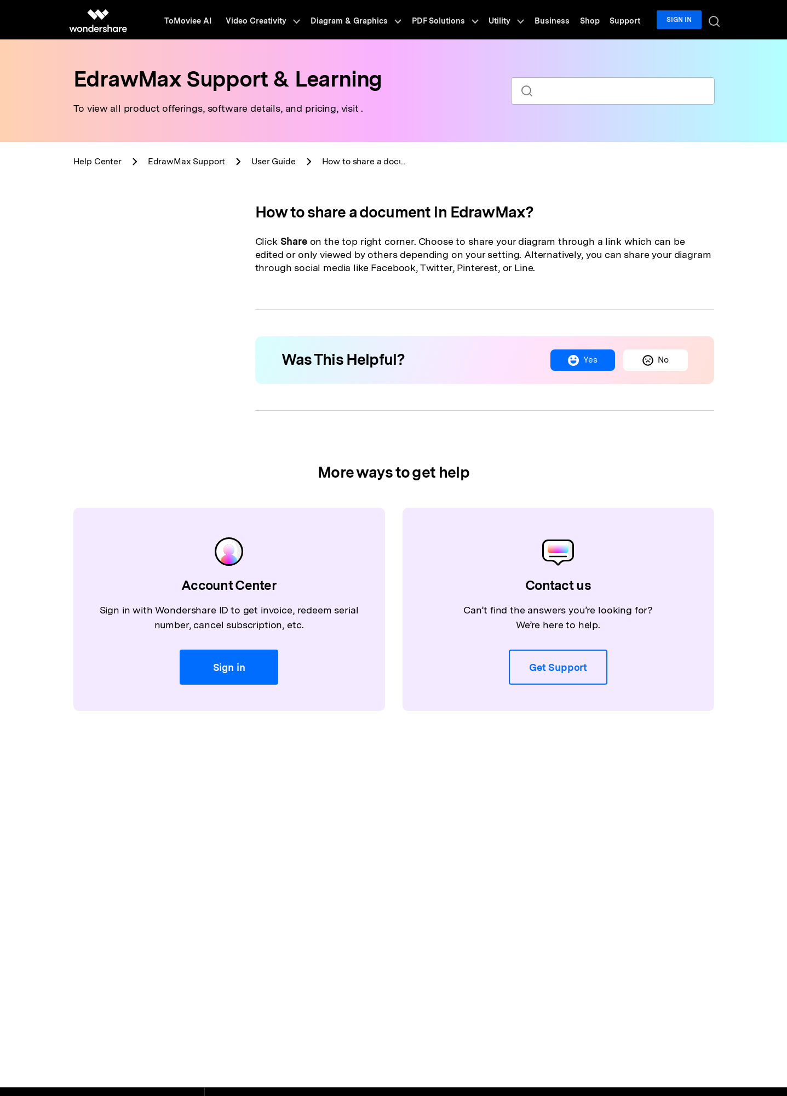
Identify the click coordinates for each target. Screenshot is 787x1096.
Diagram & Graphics (373, 19)
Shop (595, 19)
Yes (580, 360)
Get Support (558, 667)
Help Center (97, 161)
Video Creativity (283, 19)
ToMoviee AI (210, 19)
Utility (518, 19)
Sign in (681, 20)
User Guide (273, 161)
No (654, 360)
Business (560, 19)
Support (629, 19)
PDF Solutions (459, 19)
